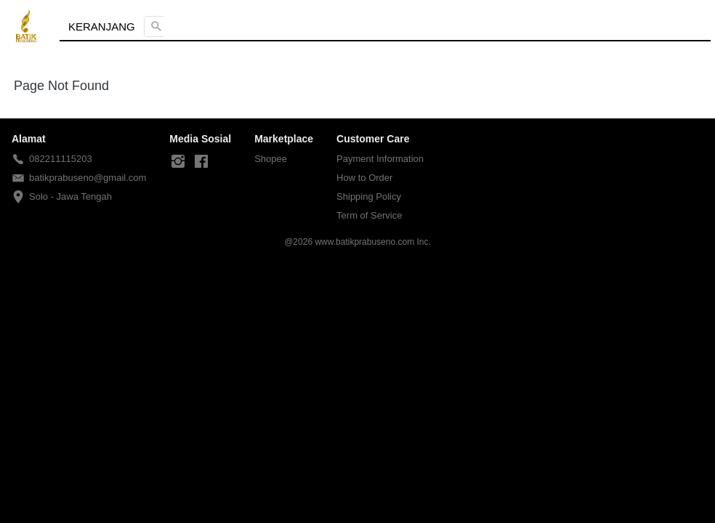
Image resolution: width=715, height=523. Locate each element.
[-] (178, 162)
